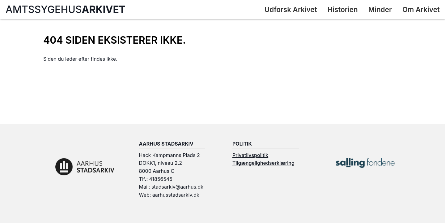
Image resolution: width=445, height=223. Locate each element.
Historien (343, 9)
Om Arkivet (421, 9)
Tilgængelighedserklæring (263, 163)
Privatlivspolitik (250, 155)
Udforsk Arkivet (291, 9)
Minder (380, 9)
